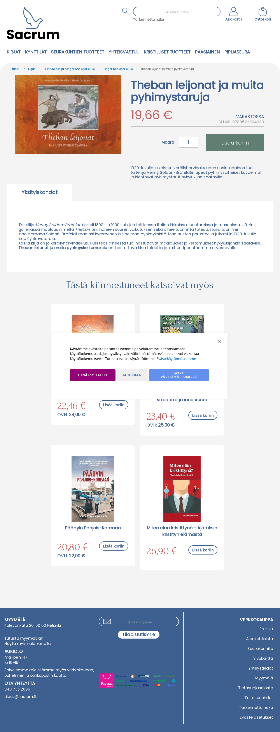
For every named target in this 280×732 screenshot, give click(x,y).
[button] (233, 14)
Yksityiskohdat (39, 192)
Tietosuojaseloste (255, 688)
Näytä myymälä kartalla (27, 643)
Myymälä (264, 678)
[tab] (39, 192)
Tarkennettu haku (148, 19)
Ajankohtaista (259, 638)
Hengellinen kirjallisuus (118, 69)
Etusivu (15, 69)
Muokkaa (132, 375)
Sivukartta (263, 658)
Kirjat (31, 69)
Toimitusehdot (259, 697)
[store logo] (33, 23)
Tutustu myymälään (23, 638)
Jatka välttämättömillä (179, 375)
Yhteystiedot (260, 668)
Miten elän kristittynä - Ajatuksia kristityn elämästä (182, 531)
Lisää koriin (113, 404)
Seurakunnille (260, 648)
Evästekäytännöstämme (176, 358)
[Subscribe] (138, 635)
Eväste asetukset (256, 717)
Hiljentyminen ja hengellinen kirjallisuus (69, 69)
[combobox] (176, 11)
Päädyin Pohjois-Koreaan (93, 528)
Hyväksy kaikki (92, 375)
